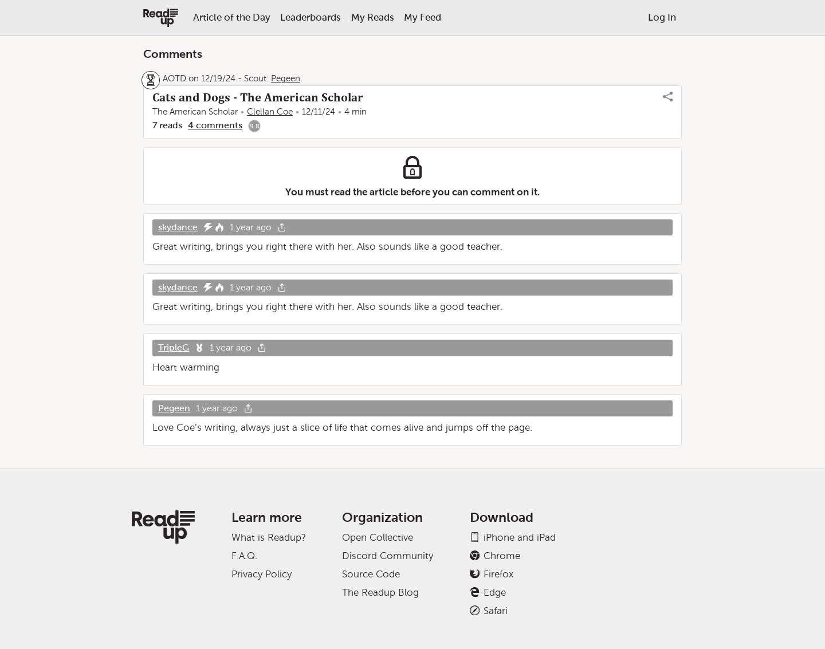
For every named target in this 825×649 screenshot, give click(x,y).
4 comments (215, 125)
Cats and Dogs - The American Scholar (257, 97)
